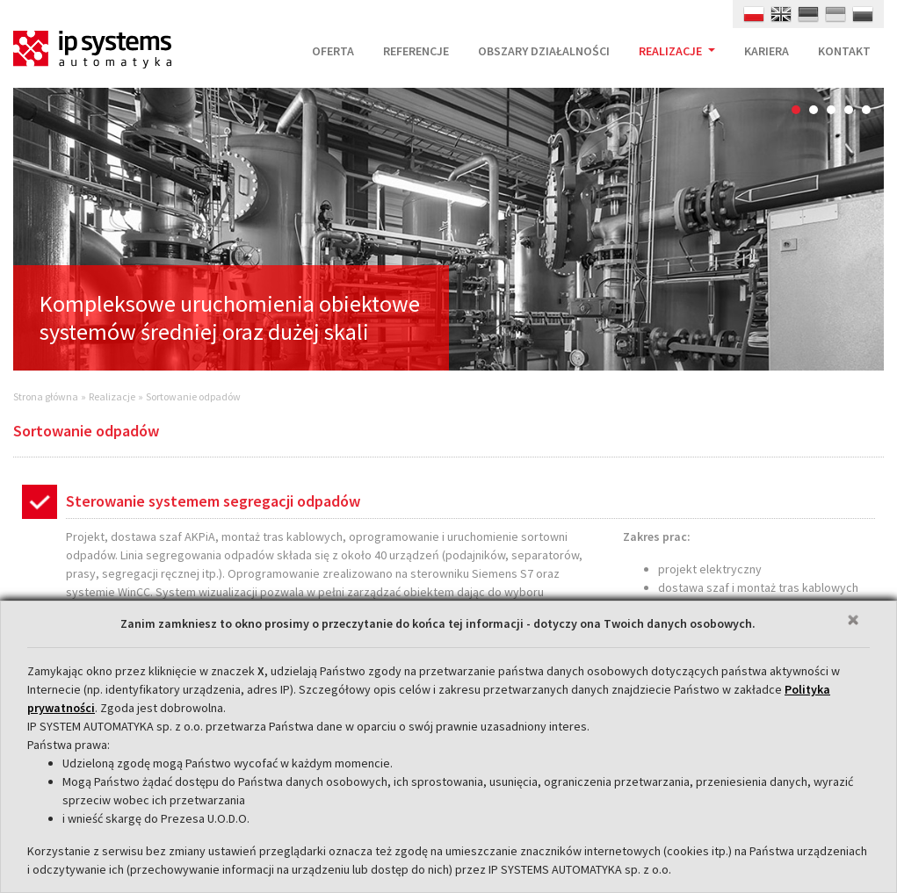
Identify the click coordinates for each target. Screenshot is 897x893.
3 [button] (831, 109)
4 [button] (848, 109)
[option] (448, 229)
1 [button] (796, 109)
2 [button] (813, 109)
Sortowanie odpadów (193, 396)
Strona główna (45, 396)
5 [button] (866, 109)
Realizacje (112, 396)
